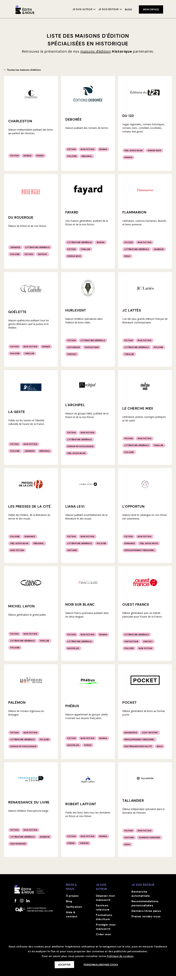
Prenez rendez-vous (146, 916)
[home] (25, 9)
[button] (84, 9)
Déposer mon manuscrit (105, 898)
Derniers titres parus (146, 911)
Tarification (74, 907)
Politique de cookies (120, 956)
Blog (128, 9)
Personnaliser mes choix (101, 964)
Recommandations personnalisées (144, 903)
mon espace (151, 9)
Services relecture (102, 907)
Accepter (64, 964)
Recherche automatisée (140, 894)
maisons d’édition (95, 51)
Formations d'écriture (104, 917)
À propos (72, 896)
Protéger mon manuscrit (106, 927)
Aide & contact (72, 914)
